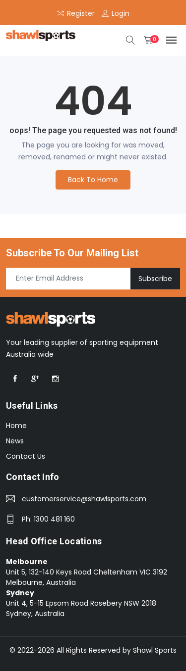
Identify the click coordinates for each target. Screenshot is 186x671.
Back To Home (93, 180)
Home (16, 426)
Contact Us (25, 456)
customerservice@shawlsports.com (84, 499)
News (15, 441)
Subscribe (155, 278)
